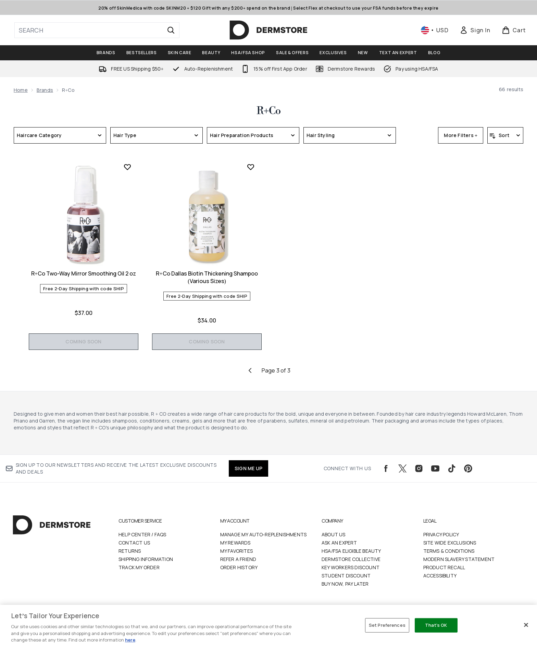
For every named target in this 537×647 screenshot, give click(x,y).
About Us (334, 534)
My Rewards (235, 542)
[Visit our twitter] (402, 468)
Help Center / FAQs (142, 534)
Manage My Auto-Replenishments (263, 534)
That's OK (436, 625)
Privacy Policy (441, 534)
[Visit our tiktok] (452, 468)
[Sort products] (505, 135)
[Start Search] (171, 30)
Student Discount (346, 575)
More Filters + (460, 135)
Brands (45, 90)
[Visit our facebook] (386, 468)
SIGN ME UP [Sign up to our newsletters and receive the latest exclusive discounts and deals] (248, 468)
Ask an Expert (339, 542)
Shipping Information (145, 559)
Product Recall (444, 567)
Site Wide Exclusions (449, 542)
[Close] (526, 625)
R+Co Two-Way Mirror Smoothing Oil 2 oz (83, 273)
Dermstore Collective (351, 559)
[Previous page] (250, 370)
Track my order (139, 567)
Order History (239, 567)
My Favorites (236, 551)
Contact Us (134, 542)
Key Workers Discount (350, 567)
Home (21, 90)
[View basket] (514, 30)
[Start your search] (97, 30)
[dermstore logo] (268, 30)
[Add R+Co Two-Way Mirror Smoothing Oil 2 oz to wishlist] (127, 167)
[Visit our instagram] (419, 468)
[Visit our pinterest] (468, 468)
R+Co (268, 111)
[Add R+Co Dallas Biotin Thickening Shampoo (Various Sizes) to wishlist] (250, 167)
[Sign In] (475, 30)
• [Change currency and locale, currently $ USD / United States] (435, 30)
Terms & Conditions (449, 551)
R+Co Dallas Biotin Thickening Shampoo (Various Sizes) (207, 277)
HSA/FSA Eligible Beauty (351, 551)
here (130, 640)
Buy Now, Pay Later (345, 584)
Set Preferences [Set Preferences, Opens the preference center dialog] (387, 625)
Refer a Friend (238, 559)
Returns (129, 551)
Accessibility (440, 575)
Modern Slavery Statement (459, 559)
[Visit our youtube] (435, 468)
